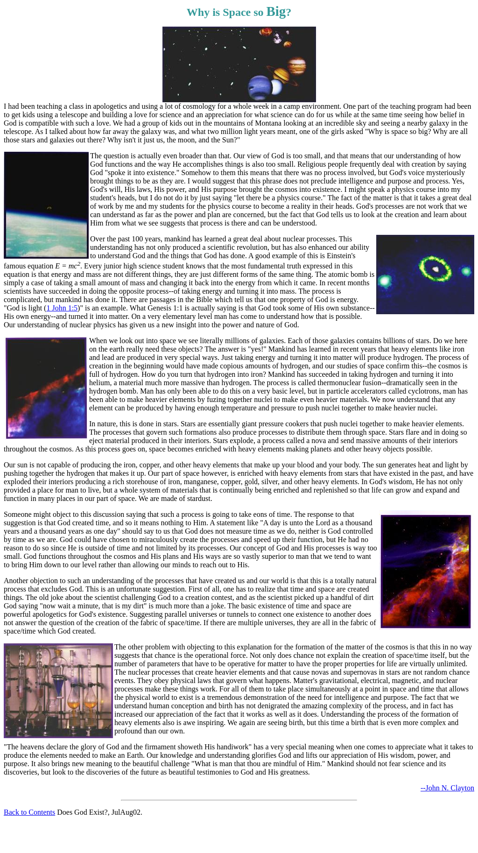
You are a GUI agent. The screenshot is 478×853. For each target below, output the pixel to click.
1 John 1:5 (61, 308)
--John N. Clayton (447, 788)
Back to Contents (29, 812)
